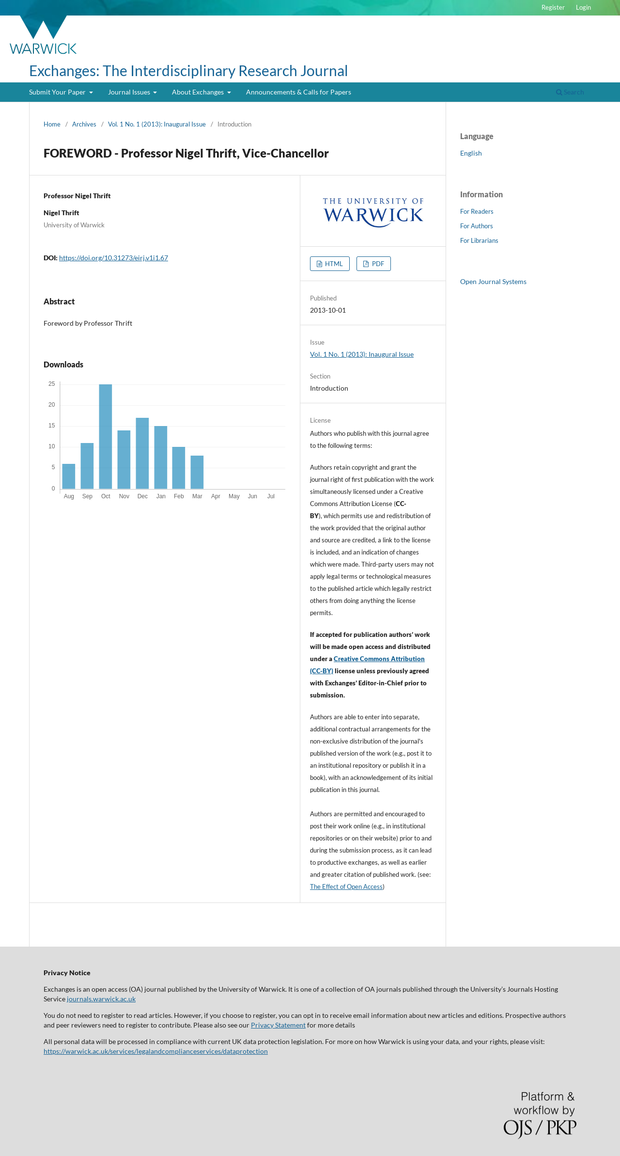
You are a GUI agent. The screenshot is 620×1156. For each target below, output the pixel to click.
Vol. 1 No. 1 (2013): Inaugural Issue (157, 124)
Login (583, 7)
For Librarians (479, 240)
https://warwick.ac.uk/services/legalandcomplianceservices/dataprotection (156, 1051)
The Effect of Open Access (346, 886)
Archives (84, 124)
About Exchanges (198, 92)
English (471, 153)
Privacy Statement (278, 1025)
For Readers (477, 211)
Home (52, 124)
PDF (377, 264)
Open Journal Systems (493, 281)
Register (553, 7)
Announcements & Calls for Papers (298, 92)
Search (570, 92)
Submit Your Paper (58, 92)
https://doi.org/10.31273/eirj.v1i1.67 (113, 257)
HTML (333, 264)
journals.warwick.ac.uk (101, 999)
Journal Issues (130, 92)
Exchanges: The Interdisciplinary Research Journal (188, 70)
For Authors (476, 226)
